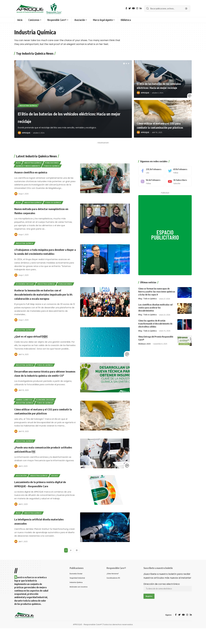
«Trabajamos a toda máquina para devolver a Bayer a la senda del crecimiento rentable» (44, 254)
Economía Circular (26, 287)
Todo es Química (55, 167)
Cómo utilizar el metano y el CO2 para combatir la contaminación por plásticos (162, 123)
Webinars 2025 (144, 338)
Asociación (22, 489)
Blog (19, 163)
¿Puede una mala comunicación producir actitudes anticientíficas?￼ (41, 462)
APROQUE (26, 133)
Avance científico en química (33, 174)
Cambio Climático (25, 411)
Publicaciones (56, 163)
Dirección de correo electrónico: (167, 602)
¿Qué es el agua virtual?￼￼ (33, 344)
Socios (59, 489)
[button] (124, 63)
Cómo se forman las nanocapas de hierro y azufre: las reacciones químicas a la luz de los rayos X (156, 286)
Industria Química (29, 105)
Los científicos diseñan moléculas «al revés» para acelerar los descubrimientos (155, 302)
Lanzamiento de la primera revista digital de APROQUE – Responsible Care (43, 497)
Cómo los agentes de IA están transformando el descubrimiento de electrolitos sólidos (155, 318)
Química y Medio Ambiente (29, 167)
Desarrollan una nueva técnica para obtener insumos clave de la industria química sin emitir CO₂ (43, 383)
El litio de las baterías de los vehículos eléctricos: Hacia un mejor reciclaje (64, 116)
